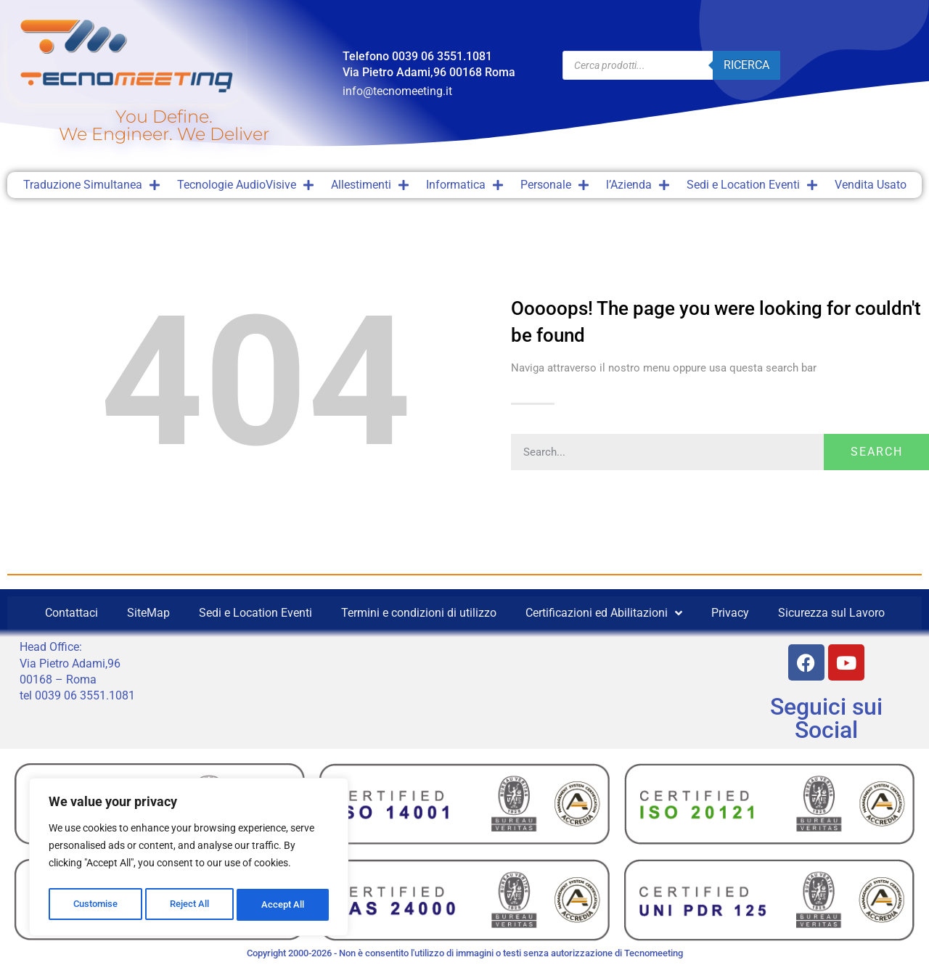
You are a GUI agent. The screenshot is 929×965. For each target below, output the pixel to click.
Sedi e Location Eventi (752, 185)
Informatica (464, 185)
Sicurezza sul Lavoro (831, 613)
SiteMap (148, 613)
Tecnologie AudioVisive (245, 185)
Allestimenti (370, 185)
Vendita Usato (871, 185)
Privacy (730, 613)
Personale (554, 185)
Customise (95, 905)
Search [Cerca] (877, 452)
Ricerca (746, 65)
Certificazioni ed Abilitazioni (603, 613)
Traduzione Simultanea (91, 185)
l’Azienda (637, 185)
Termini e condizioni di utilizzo (418, 613)
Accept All (284, 905)
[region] (188, 860)
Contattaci (71, 613)
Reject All (190, 905)
